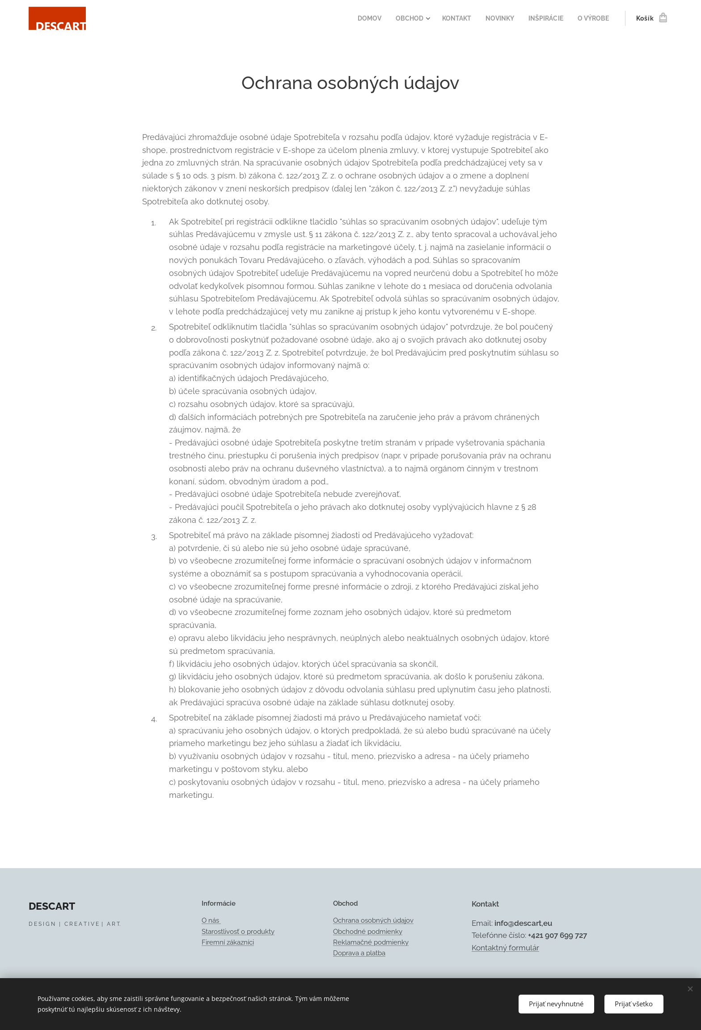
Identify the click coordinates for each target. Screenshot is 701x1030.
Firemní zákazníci (228, 942)
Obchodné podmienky (367, 932)
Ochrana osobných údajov (373, 921)
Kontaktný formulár (505, 947)
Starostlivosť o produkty (238, 932)
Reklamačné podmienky (371, 942)
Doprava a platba (359, 953)
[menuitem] (359, 18)
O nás (211, 921)
